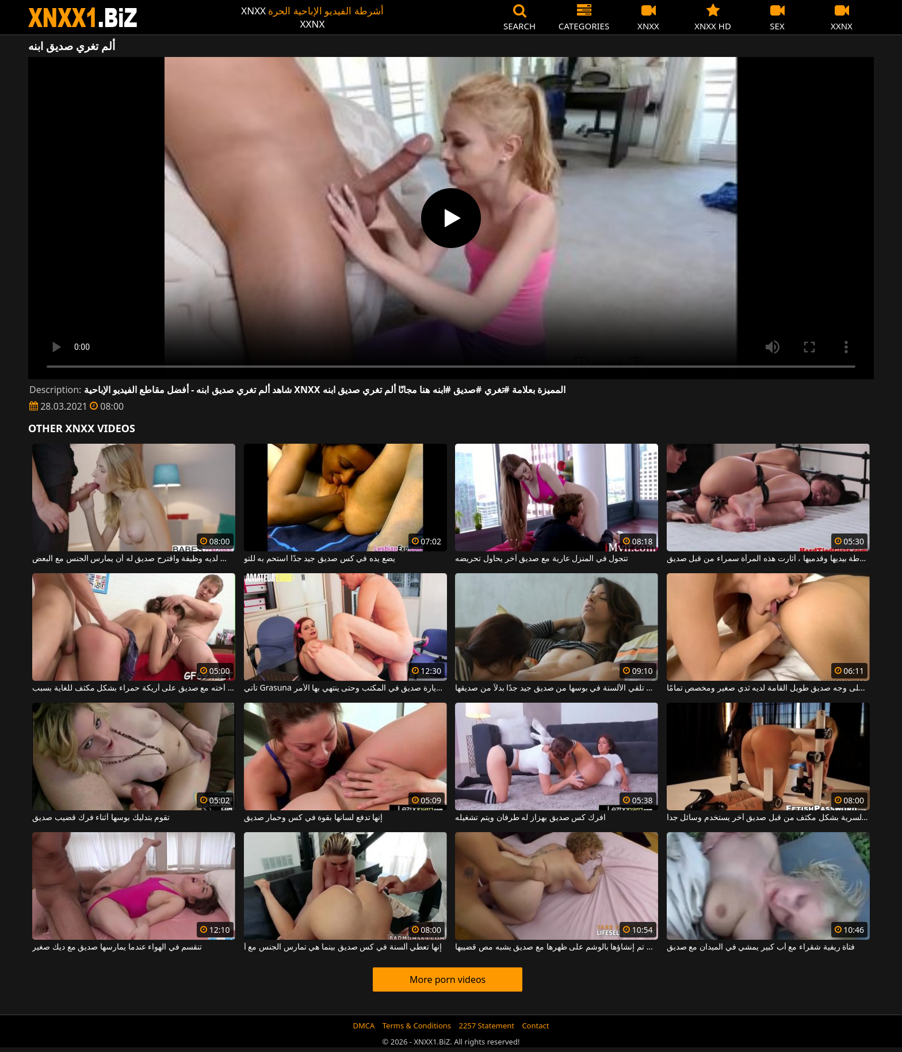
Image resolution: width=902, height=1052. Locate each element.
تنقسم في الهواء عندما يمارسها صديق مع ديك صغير (117, 947)
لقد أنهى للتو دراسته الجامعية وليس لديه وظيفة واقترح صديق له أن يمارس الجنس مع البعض (133, 558)
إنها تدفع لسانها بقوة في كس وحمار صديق (313, 817)
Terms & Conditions (417, 1025)
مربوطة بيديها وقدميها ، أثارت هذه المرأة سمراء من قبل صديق (768, 558)
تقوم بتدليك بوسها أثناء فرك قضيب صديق (101, 817)
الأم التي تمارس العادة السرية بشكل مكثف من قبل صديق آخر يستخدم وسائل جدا (768, 817)
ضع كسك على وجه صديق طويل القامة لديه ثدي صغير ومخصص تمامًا (768, 688)
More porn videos (448, 979)
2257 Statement (486, 1025)
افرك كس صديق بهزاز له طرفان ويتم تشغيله (530, 817)
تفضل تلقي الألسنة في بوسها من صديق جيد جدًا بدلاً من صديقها (556, 688)
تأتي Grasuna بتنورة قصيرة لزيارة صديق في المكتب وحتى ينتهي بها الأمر (345, 688)
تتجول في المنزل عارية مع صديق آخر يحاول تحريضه (541, 558)
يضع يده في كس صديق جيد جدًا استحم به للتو (319, 558)
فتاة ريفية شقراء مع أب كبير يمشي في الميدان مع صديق (761, 947)
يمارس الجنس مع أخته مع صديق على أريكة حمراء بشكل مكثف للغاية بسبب (133, 688)
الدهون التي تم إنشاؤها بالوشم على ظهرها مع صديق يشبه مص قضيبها (556, 947)
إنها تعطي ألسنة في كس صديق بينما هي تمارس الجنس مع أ (343, 947)
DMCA (364, 1025)
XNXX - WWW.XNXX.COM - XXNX (82, 17)
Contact (535, 1025)
